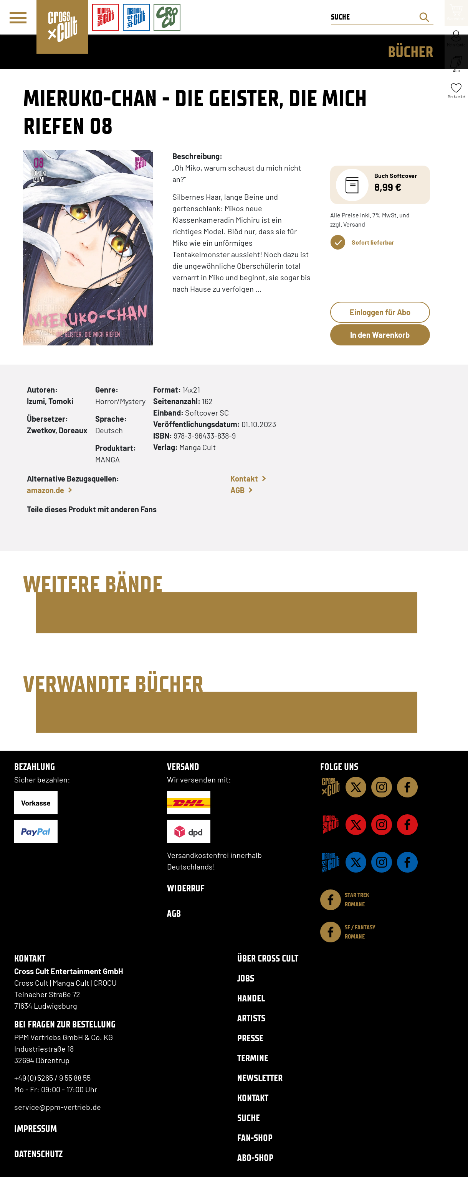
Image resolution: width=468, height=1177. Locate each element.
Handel (251, 998)
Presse (250, 1038)
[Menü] (18, 17)
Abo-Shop (255, 1157)
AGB (237, 490)
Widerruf (186, 888)
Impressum (35, 1128)
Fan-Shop (255, 1137)
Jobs (245, 978)
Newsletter (260, 1077)
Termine (252, 1058)
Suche (248, 1117)
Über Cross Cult (267, 958)
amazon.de (45, 490)
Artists (251, 1018)
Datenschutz (38, 1153)
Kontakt (244, 478)
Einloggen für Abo (380, 312)
